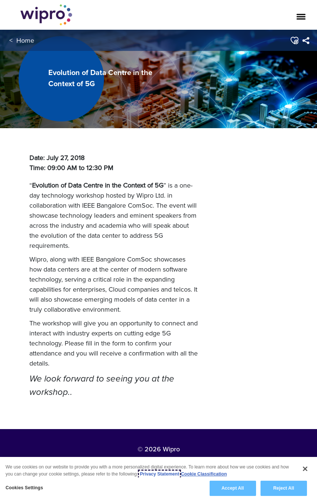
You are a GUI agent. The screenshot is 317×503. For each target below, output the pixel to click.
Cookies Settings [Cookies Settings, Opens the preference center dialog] (24, 487)
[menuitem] (306, 40)
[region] (158, 480)
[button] (294, 40)
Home (25, 40)
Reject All (283, 488)
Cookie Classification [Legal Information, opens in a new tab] (204, 474)
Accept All (232, 488)
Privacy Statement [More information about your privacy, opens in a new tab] (159, 474)
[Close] (305, 469)
